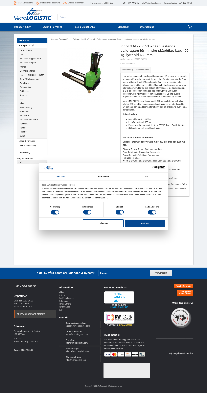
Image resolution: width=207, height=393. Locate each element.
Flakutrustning (26, 107)
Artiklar (62, 295)
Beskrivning (127, 70)
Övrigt (22, 136)
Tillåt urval (103, 223)
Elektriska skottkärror (29, 120)
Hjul (21, 99)
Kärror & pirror (26, 50)
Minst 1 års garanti (25, 3)
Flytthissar (24, 91)
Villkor (61, 292)
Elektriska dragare (28, 63)
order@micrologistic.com (77, 334)
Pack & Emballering (33, 146)
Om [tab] (146, 176)
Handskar (24, 124)
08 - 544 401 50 (26, 286)
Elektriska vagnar (27, 71)
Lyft (21, 54)
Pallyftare (24, 83)
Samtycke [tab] (60, 176)
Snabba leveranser (76, 3)
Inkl (105, 3)
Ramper (23, 95)
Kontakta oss (64, 307)
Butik (61, 310)
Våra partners (65, 304)
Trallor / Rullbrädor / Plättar (32, 75)
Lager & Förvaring (33, 141)
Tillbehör (23, 132)
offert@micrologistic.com (77, 343)
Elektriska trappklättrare (30, 58)
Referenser (64, 301)
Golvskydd (24, 111)
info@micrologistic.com (151, 3)
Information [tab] (103, 176)
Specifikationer (142, 70)
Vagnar (23, 67)
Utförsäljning (147, 27)
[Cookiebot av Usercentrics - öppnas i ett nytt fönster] (152, 168)
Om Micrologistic (66, 298)
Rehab (22, 128)
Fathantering (25, 87)
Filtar (22, 103)
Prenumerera (161, 273)
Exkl (111, 3)
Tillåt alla (145, 223)
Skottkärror (24, 115)
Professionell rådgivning (50, 3)
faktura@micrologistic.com (77, 351)
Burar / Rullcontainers (29, 79)
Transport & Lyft (33, 45)
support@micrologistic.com (78, 326)
